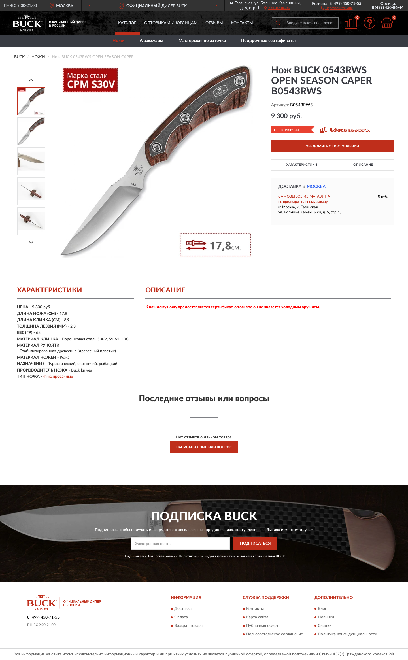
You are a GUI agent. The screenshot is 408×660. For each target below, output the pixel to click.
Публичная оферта (263, 626)
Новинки (326, 617)
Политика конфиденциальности (347, 634)
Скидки (325, 626)
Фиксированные (58, 377)
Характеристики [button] (301, 164)
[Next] (31, 242)
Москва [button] (316, 186)
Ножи (118, 41)
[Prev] (31, 80)
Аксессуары (151, 41)
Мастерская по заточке (202, 41)
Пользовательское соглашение (274, 634)
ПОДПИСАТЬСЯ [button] (255, 544)
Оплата (181, 617)
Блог (322, 609)
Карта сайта (257, 617)
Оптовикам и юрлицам (170, 23)
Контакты (242, 23)
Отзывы (214, 23)
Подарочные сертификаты (268, 41)
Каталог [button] (127, 23)
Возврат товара (188, 626)
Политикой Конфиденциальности (206, 556)
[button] (337, 7)
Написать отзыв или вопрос (204, 447)
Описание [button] (363, 164)
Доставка (183, 609)
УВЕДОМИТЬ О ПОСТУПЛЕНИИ (332, 146)
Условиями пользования (255, 556)
